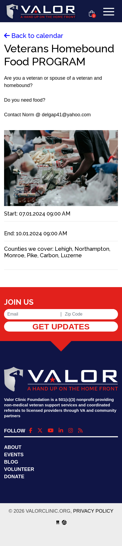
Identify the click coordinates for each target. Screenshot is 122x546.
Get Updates (60, 326)
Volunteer (19, 469)
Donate (14, 476)
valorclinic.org (41, 11)
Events (14, 454)
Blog (11, 462)
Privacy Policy (93, 511)
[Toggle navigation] (109, 11)
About (12, 447)
